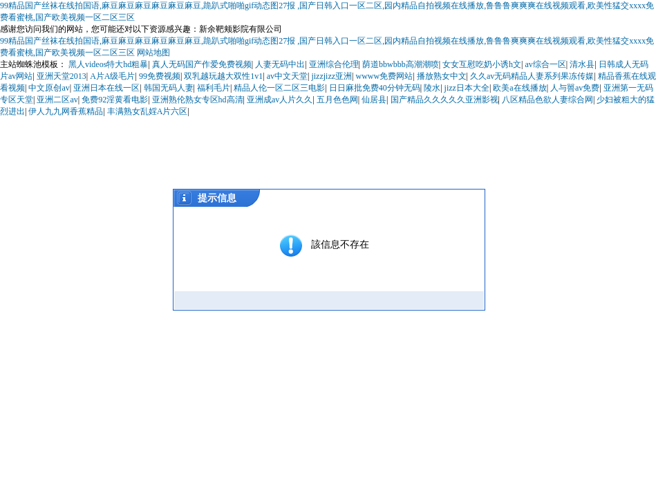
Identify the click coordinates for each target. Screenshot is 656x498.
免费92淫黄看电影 (115, 99)
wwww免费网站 (384, 76)
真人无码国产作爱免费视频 (202, 64)
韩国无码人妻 (169, 88)
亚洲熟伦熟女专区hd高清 (197, 99)
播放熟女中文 (442, 76)
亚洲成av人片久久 (279, 99)
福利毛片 (213, 88)
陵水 (432, 88)
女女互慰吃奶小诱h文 (481, 64)
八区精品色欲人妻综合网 (547, 99)
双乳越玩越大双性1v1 (223, 76)
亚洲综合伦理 (334, 64)
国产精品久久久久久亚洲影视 (444, 99)
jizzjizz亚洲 (331, 76)
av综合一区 (545, 64)
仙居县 (374, 99)
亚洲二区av (57, 99)
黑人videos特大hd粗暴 (108, 64)
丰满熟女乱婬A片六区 (147, 111)
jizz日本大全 (466, 88)
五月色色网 (337, 99)
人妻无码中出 (280, 64)
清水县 (582, 64)
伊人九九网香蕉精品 (65, 111)
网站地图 (153, 52)
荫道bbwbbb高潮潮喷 (400, 64)
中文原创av (48, 88)
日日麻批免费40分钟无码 (374, 88)
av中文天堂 (287, 76)
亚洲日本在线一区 (106, 88)
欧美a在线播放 (519, 88)
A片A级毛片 (112, 76)
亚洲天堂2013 (61, 76)
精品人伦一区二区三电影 (279, 88)
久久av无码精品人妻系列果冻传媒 (532, 76)
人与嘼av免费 (574, 88)
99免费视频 (159, 76)
